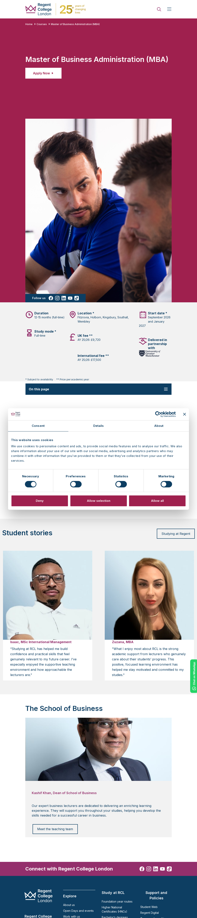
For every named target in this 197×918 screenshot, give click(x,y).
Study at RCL (113, 893)
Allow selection (98, 501)
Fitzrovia (83, 317)
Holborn (95, 317)
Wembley (84, 321)
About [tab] (159, 426)
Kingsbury (109, 317)
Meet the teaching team (55, 829)
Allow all (157, 501)
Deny (40, 501)
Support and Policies (156, 895)
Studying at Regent (175, 534)
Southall (122, 317)
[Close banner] (184, 414)
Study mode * (45, 331)
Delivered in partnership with (157, 344)
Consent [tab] (38, 426)
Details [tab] (98, 426)
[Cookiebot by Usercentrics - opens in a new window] (158, 414)
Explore (69, 896)
